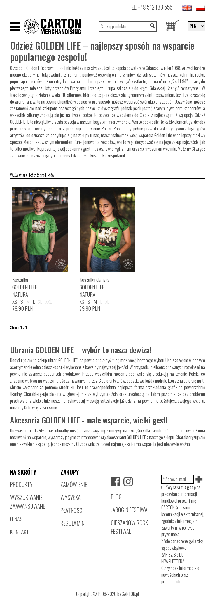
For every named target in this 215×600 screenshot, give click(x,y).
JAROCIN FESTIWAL (130, 509)
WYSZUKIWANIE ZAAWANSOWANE (27, 501)
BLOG (116, 496)
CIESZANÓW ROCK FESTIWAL (129, 526)
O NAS (16, 518)
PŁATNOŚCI (72, 510)
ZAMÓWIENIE (73, 484)
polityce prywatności (178, 531)
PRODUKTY (21, 484)
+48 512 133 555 (155, 7)
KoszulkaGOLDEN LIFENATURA (24, 287)
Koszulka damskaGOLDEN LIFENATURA (94, 287)
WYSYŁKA (70, 497)
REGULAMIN (72, 523)
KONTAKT (19, 531)
